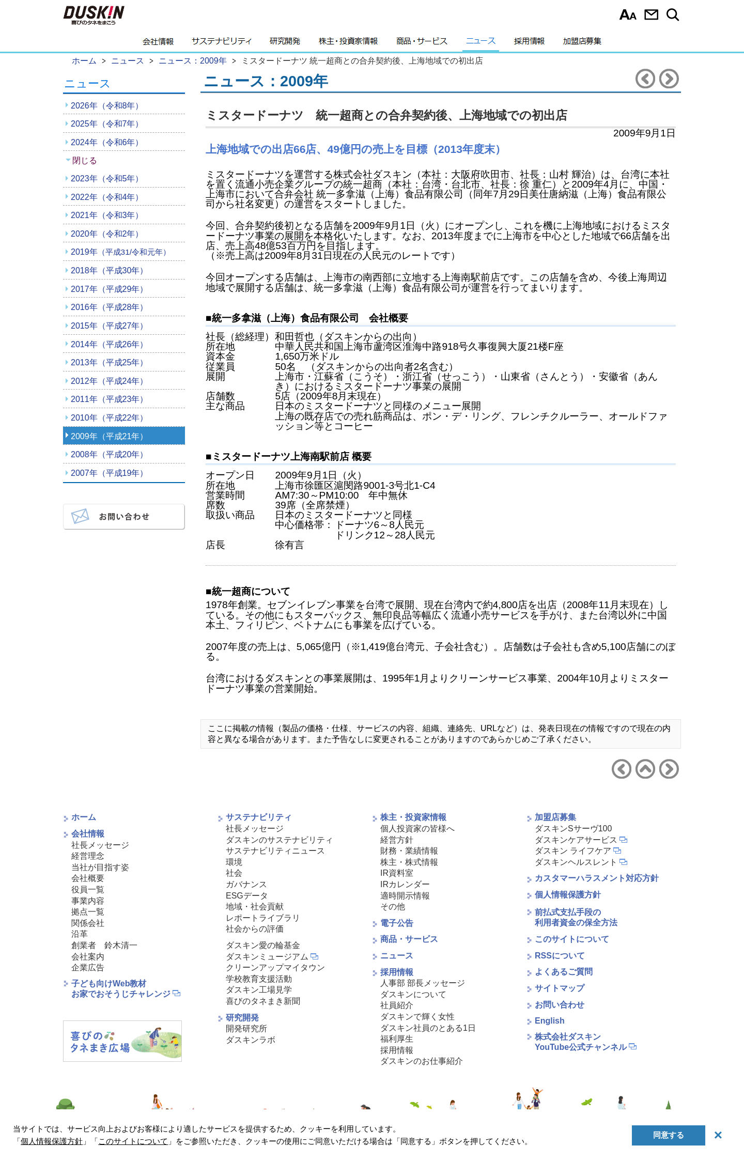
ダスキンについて (413, 994)
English (550, 1020)
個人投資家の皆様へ (417, 828)
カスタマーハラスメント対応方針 (597, 878)
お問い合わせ (651, 14)
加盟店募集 (582, 44)
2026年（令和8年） (107, 105)
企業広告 (87, 967)
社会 (234, 873)
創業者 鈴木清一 (104, 945)
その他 (392, 906)
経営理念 (87, 856)
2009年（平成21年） (109, 436)
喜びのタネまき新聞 (263, 1001)
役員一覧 (87, 889)
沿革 (79, 934)
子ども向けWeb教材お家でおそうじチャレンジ (121, 989)
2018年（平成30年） (109, 270)
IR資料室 (396, 873)
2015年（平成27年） (109, 325)
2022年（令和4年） (107, 197)
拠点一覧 (87, 911)
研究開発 (284, 44)
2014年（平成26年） (109, 344)
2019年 (121, 251)
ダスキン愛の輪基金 (263, 945)
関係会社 (87, 923)
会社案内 (87, 956)
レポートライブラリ (263, 918)
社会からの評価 (255, 928)
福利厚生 (396, 1038)
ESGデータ (247, 895)
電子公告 (396, 923)
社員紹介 (396, 1005)
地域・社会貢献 (255, 906)
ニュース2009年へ (645, 769)
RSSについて (560, 955)
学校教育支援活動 (259, 978)
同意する (668, 1135)
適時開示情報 (405, 895)
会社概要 (87, 878)
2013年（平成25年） (109, 362)
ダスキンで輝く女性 (417, 1016)
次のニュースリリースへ (669, 78)
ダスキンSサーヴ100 (573, 828)
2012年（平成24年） (109, 381)
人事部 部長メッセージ (422, 983)
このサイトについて (572, 939)
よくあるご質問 (564, 971)
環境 (234, 862)
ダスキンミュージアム (267, 956)
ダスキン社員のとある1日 (428, 1028)
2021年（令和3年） (107, 215)
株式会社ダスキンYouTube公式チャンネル (581, 1042)
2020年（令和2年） (107, 233)
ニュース (481, 44)
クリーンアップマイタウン (275, 967)
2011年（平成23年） (109, 399)
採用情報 (529, 44)
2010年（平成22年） (109, 417)
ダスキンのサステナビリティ (279, 839)
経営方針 (396, 839)
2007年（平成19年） (109, 473)
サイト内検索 (674, 14)
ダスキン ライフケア (573, 850)
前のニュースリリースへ (645, 78)
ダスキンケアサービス (576, 839)
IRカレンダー (405, 884)
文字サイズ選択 (628, 14)
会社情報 (158, 44)
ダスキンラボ (250, 1039)
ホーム (83, 817)
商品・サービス (422, 44)
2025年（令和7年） (107, 123)
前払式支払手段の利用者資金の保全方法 (576, 917)
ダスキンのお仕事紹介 (421, 1061)
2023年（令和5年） (107, 178)
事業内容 (87, 900)
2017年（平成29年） (109, 289)
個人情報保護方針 (568, 894)
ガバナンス (246, 884)
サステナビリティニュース (275, 850)
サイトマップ (559, 988)
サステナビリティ (221, 44)
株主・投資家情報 (348, 44)
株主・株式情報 (409, 862)
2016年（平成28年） (109, 307)
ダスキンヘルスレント (576, 862)
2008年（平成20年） (109, 454)
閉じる (84, 160)
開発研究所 (246, 1028)
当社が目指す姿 (100, 867)
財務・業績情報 (409, 850)
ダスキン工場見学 (259, 989)
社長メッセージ (100, 845)
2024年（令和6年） (107, 142)
